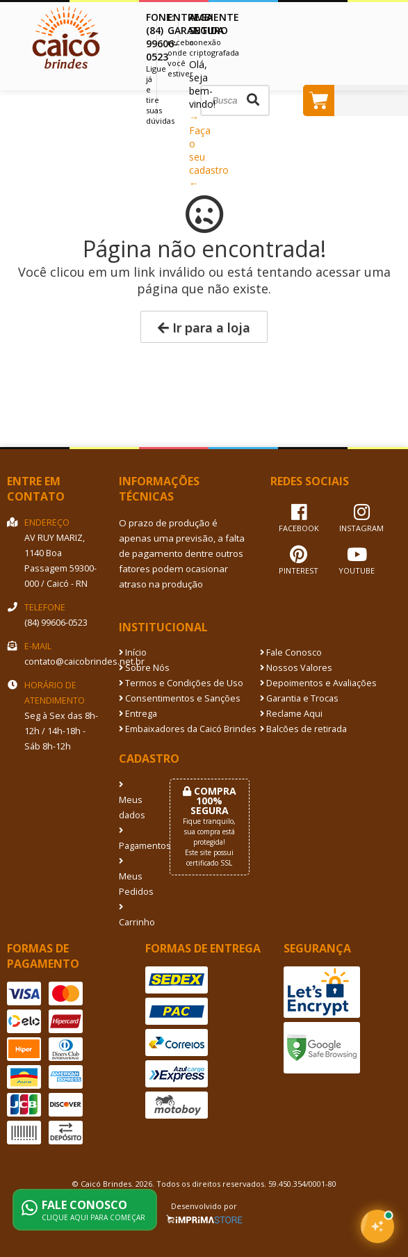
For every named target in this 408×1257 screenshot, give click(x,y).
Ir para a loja (204, 327)
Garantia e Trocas (299, 698)
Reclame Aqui (291, 714)
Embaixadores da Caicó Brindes (187, 729)
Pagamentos (134, 839)
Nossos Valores (296, 668)
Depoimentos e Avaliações (318, 683)
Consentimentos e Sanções (179, 698)
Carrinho (134, 915)
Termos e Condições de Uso (181, 683)
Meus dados (132, 801)
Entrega (138, 714)
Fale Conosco (291, 652)
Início (133, 652)
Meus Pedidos (134, 877)
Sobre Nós (144, 668)
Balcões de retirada (303, 729)
